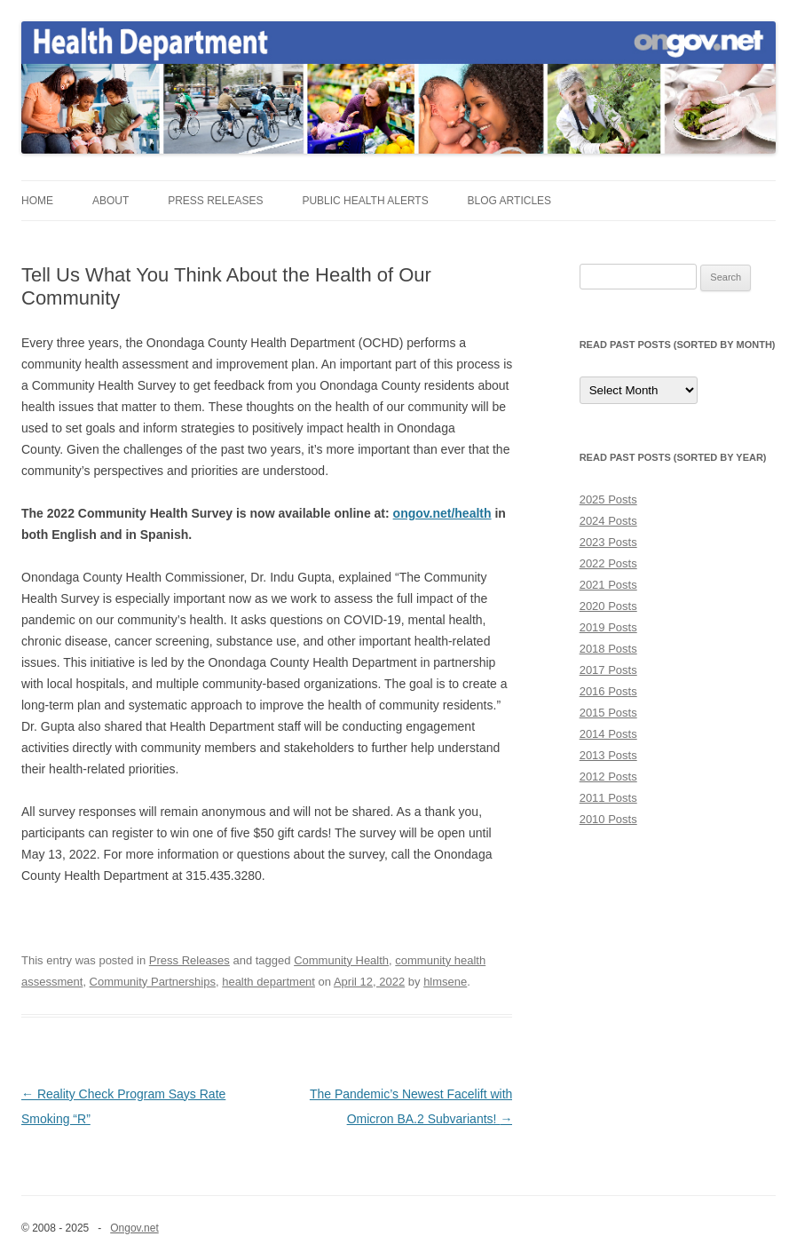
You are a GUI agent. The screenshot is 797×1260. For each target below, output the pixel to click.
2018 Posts (608, 648)
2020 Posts (608, 606)
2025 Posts (608, 499)
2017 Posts (608, 670)
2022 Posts (608, 563)
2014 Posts (608, 734)
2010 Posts (608, 819)
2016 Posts (608, 691)
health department (268, 981)
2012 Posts (608, 776)
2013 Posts (608, 755)
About (110, 200)
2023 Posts (608, 542)
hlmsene (445, 981)
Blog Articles (509, 200)
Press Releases (215, 200)
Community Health (341, 960)
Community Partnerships (153, 981)
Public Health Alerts (365, 200)
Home (37, 200)
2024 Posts (608, 520)
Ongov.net (134, 1228)
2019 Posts (608, 627)
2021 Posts (608, 584)
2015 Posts (608, 712)
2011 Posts (608, 797)
